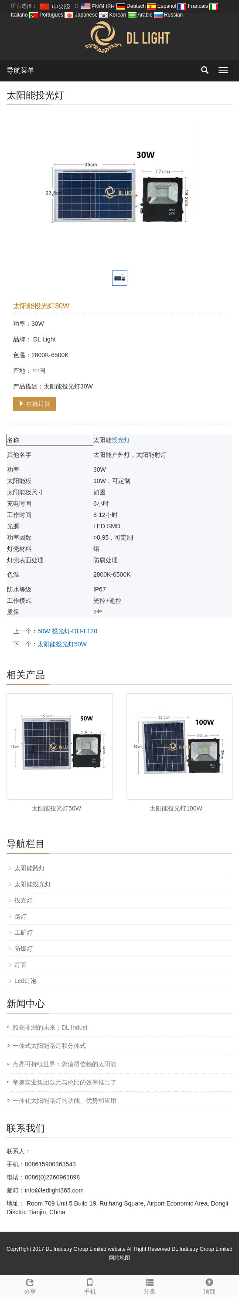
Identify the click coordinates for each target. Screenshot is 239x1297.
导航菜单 (20, 70)
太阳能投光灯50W (62, 644)
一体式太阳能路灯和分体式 (49, 1045)
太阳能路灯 (29, 868)
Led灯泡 (25, 980)
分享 (30, 1285)
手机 (90, 1285)
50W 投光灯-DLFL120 (67, 631)
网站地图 (119, 1258)
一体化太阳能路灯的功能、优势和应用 (64, 1100)
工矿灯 (23, 932)
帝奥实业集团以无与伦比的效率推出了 (64, 1082)
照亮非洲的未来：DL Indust (50, 1027)
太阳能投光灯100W (176, 808)
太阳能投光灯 (32, 884)
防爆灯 (23, 948)
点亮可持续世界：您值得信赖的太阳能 (64, 1064)
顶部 (209, 1285)
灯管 (20, 964)
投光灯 (121, 439)
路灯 (20, 916)
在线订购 (34, 403)
